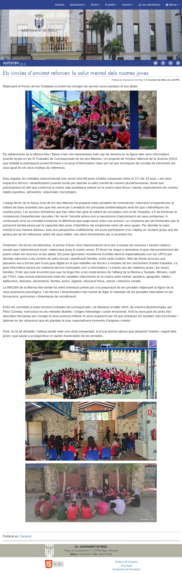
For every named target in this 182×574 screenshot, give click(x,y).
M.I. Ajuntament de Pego (91, 547)
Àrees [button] (95, 4)
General (25, 536)
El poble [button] (111, 4)
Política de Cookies (126, 561)
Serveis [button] (127, 4)
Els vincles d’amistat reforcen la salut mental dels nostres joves (75, 73)
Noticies (59, 4)
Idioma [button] (172, 4)
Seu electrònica (149, 4)
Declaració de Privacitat (126, 569)
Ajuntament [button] (77, 4)
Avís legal (126, 565)
